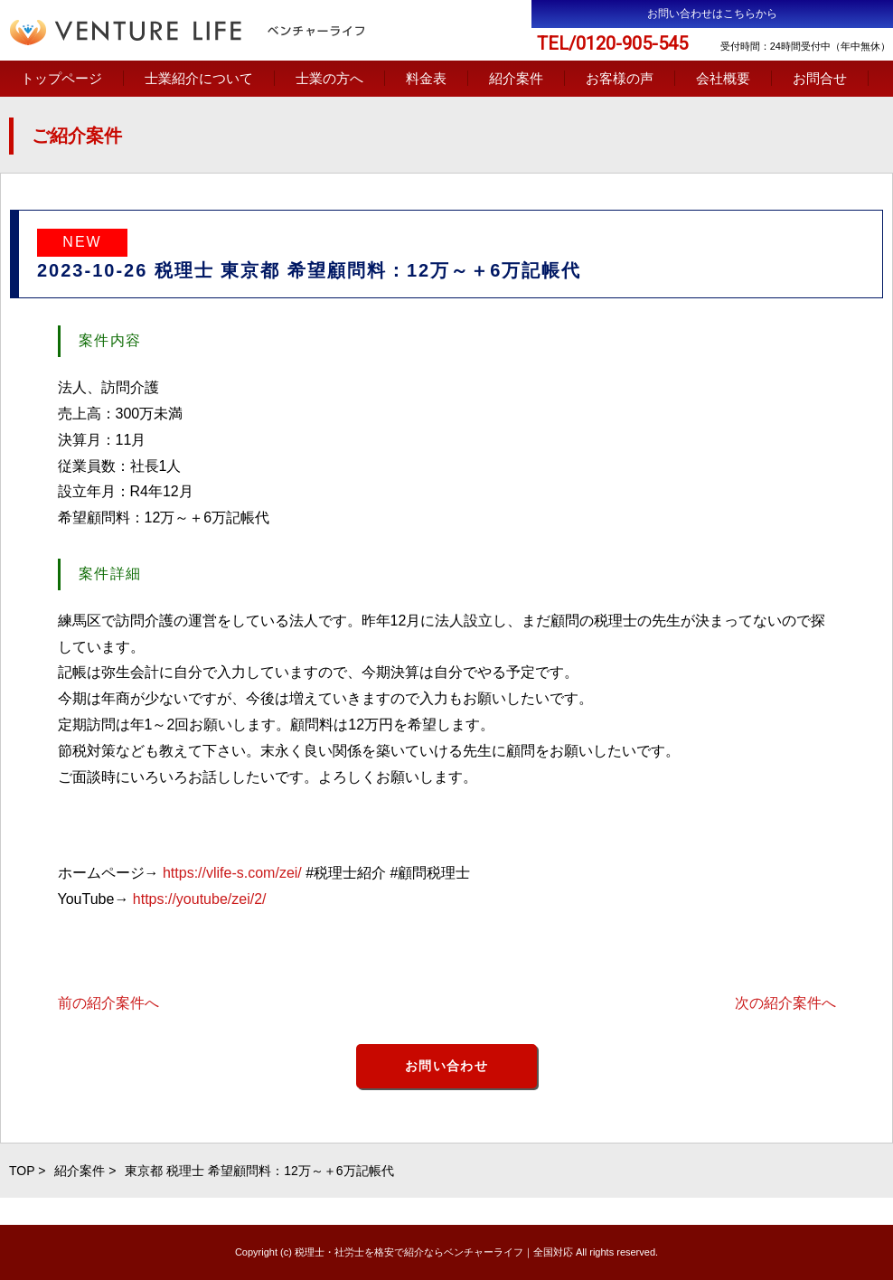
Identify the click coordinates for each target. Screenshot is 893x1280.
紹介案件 (516, 78)
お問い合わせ (446, 1066)
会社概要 (723, 78)
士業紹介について (199, 78)
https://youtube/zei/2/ (200, 899)
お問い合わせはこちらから (712, 13)
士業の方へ (329, 78)
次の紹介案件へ (785, 1003)
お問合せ (820, 78)
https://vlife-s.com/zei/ (232, 872)
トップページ (61, 78)
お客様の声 (619, 78)
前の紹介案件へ (108, 1003)
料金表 (426, 78)
